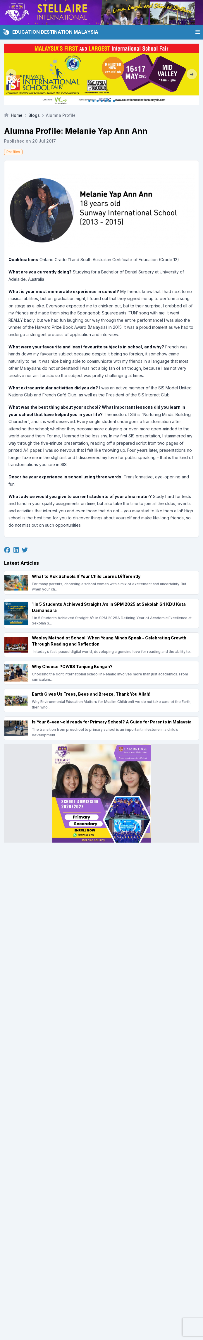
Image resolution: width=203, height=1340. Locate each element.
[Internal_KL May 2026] (101, 74)
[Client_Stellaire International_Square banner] (101, 793)
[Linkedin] (16, 550)
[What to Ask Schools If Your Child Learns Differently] (101, 583)
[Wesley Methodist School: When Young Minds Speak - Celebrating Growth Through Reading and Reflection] (101, 644)
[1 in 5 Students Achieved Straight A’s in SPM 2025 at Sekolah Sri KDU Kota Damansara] (101, 614)
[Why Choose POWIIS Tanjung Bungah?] (101, 673)
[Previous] (11, 74)
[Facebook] (7, 550)
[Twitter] (25, 550)
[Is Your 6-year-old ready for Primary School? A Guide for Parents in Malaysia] (101, 728)
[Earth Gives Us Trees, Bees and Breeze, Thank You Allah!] (101, 700)
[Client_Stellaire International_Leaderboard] (101, 12)
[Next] (192, 74)
